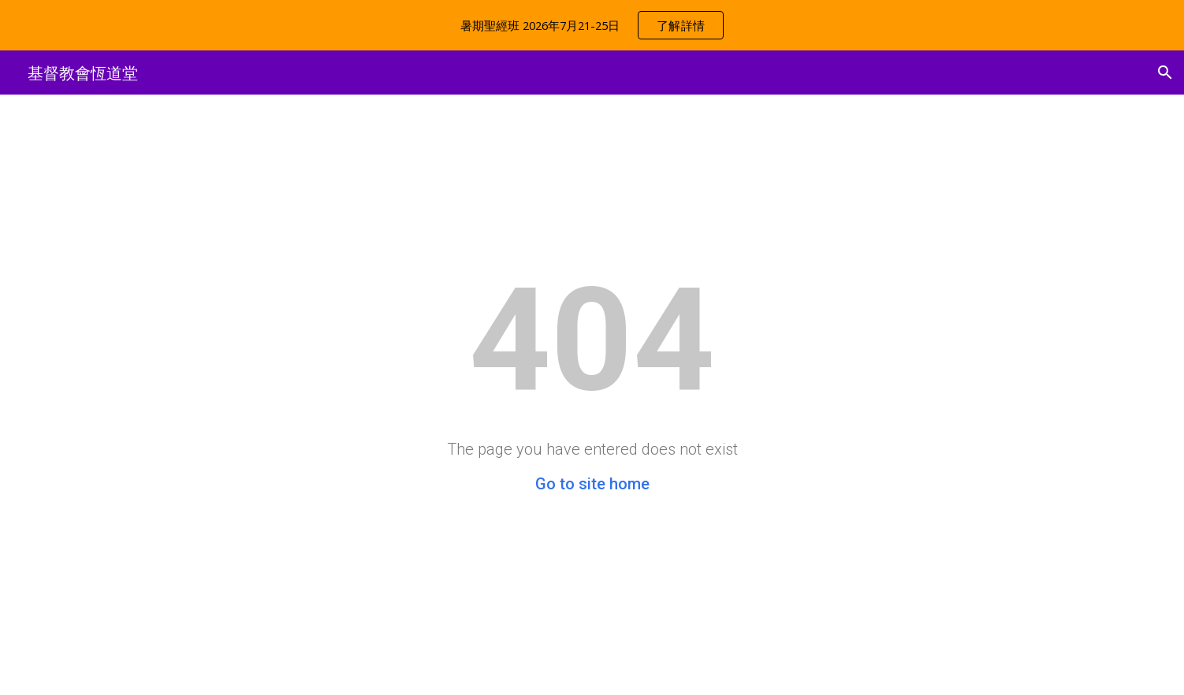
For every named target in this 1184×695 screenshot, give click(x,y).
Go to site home (592, 483)
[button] (1165, 72)
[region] (592, 25)
